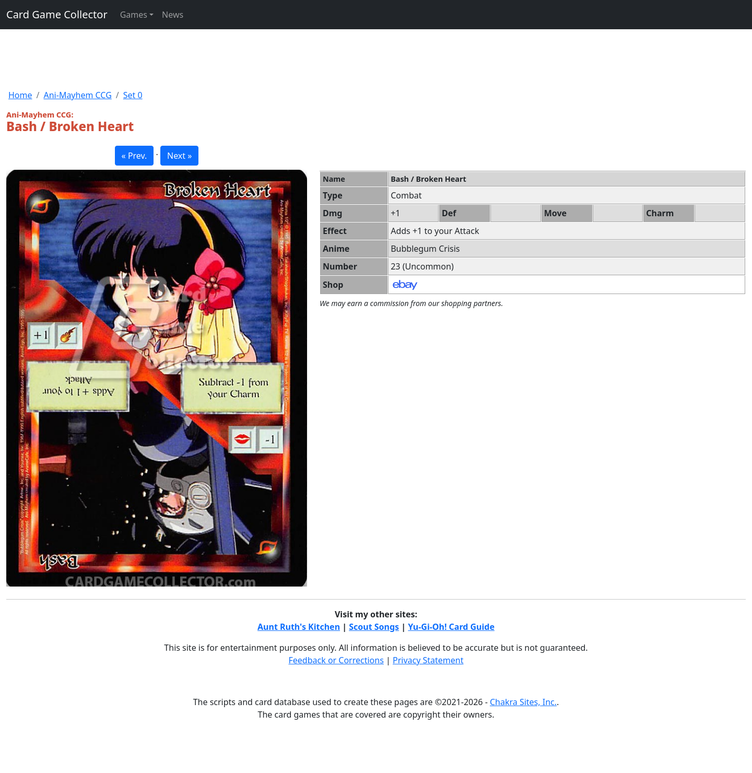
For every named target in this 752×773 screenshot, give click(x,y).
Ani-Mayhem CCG (77, 95)
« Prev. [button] (134, 155)
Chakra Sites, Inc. (523, 702)
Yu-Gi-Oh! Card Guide (451, 627)
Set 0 (133, 95)
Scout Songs (374, 627)
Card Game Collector (57, 14)
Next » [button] (179, 155)
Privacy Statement (428, 660)
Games (133, 14)
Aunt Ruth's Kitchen (298, 627)
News (172, 14)
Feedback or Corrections (335, 660)
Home (20, 95)
